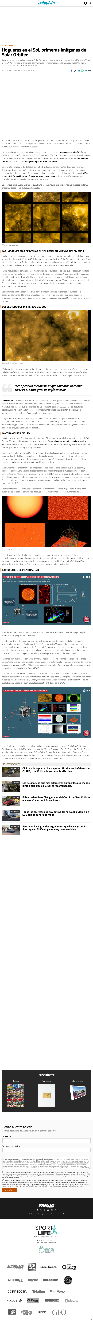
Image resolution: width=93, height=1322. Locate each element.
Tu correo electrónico (11, 1146)
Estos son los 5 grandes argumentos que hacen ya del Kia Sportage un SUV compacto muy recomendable (55, 827)
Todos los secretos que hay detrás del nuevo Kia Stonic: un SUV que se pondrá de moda (55, 813)
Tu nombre (6, 1137)
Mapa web (61, 1213)
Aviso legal (53, 1213)
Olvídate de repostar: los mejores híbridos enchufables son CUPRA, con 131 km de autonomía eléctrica (56, 769)
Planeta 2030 (7, 45)
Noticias (16, 783)
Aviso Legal (54, 1163)
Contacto (31, 1213)
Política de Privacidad (67, 1163)
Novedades (15, 768)
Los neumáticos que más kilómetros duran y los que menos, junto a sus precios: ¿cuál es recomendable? (56, 784)
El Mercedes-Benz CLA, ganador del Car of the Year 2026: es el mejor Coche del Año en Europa (56, 798)
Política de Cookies (82, 1163)
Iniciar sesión (85, 3)
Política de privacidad (42, 1213)
